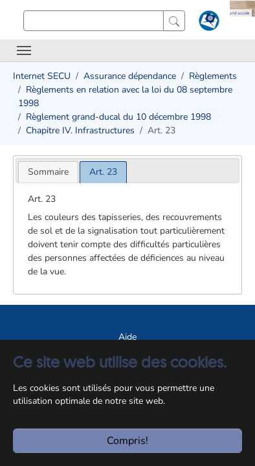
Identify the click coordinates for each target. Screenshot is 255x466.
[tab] (48, 172)
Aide (127, 337)
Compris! (127, 441)
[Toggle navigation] (24, 50)
